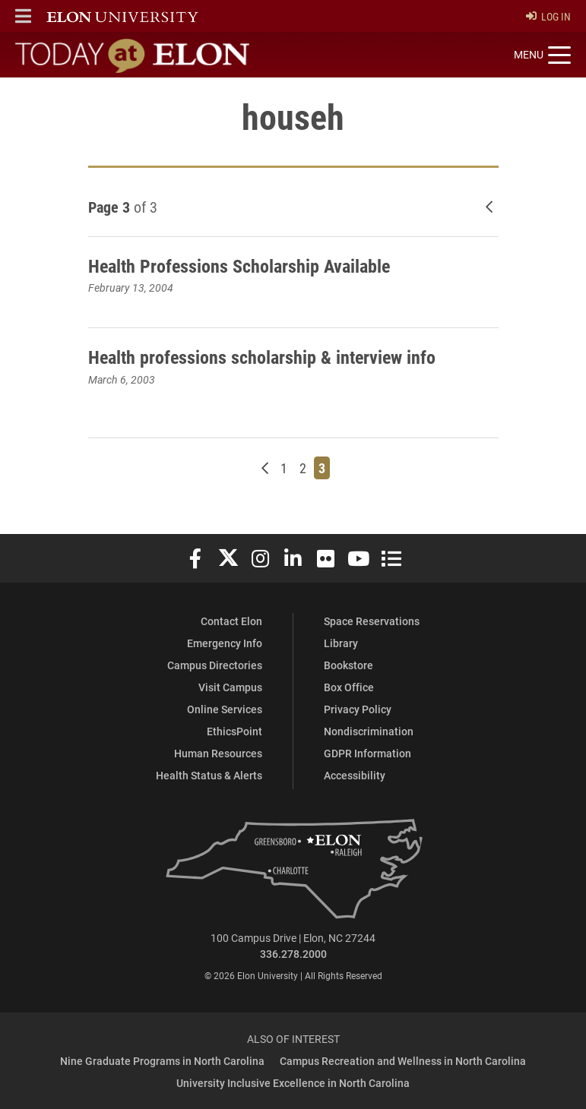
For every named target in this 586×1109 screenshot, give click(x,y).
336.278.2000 (293, 953)
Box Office (349, 687)
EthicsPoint (234, 731)
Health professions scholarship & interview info (262, 357)
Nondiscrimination (368, 731)
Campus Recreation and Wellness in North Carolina (403, 1061)
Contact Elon (231, 621)
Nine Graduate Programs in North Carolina (162, 1061)
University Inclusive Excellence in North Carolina (293, 1083)
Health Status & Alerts (209, 775)
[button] (23, 16)
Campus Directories (214, 665)
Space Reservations (372, 621)
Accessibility (354, 775)
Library (341, 643)
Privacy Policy (357, 709)
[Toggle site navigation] (542, 55)
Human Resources (218, 753)
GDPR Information (367, 753)
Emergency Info (224, 643)
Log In (548, 16)
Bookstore (348, 665)
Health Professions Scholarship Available (239, 266)
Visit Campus (230, 687)
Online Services (224, 709)
